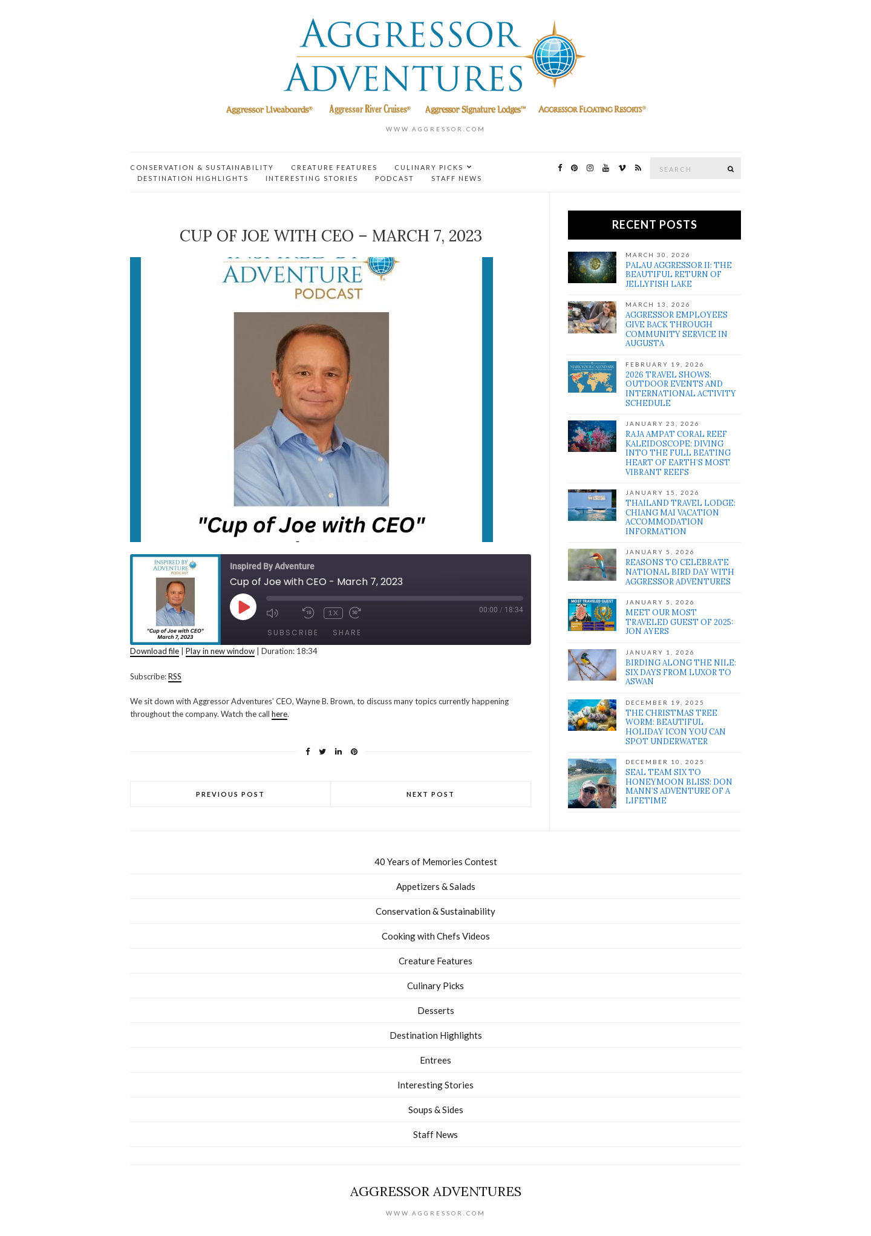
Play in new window (220, 651)
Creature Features (334, 167)
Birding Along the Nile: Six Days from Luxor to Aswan (680, 672)
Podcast (394, 178)
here (279, 714)
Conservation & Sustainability (202, 167)
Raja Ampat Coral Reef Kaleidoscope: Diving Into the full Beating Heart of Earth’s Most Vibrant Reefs (678, 453)
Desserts (435, 1010)
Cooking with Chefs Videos (436, 935)
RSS (174, 676)
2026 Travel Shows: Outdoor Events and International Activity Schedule (680, 389)
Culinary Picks (428, 167)
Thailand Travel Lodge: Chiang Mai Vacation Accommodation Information (680, 517)
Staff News (456, 178)
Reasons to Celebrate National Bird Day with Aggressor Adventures (679, 571)
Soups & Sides (435, 1109)
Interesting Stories (312, 178)
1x (333, 612)
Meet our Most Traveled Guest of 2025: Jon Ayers (679, 621)
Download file (154, 651)
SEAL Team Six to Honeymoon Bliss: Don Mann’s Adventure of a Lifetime (678, 786)
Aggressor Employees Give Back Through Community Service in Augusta (676, 329)
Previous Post (230, 794)
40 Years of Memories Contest (435, 861)
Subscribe (293, 632)
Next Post (430, 794)
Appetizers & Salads (435, 886)
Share (347, 632)
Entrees (435, 1060)
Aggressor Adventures (435, 1191)
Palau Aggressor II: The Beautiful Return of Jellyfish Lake (678, 274)
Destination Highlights (193, 178)
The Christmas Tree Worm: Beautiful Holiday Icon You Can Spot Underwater (675, 727)
